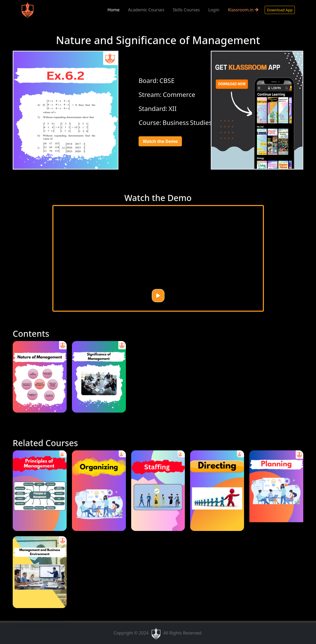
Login (213, 10)
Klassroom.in (243, 10)
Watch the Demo (160, 141)
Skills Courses (186, 10)
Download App (279, 9)
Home (113, 10)
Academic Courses (146, 10)
